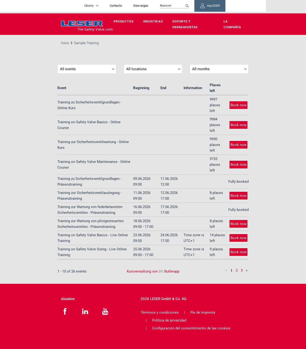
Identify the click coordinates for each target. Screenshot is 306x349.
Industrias (153, 21)
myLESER (229, 6)
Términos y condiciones (160, 312)
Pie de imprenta (202, 312)
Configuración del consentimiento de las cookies (191, 328)
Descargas (156, 6)
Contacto (131, 6)
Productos (124, 21)
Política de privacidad (169, 320)
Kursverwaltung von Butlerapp (153, 271)
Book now (238, 105)
